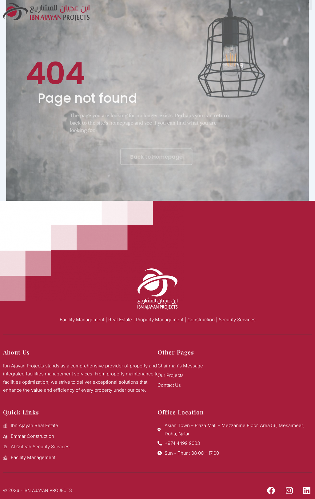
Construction (201, 320)
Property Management (159, 320)
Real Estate (120, 320)
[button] (309, 5)
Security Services (237, 320)
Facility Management (82, 320)
